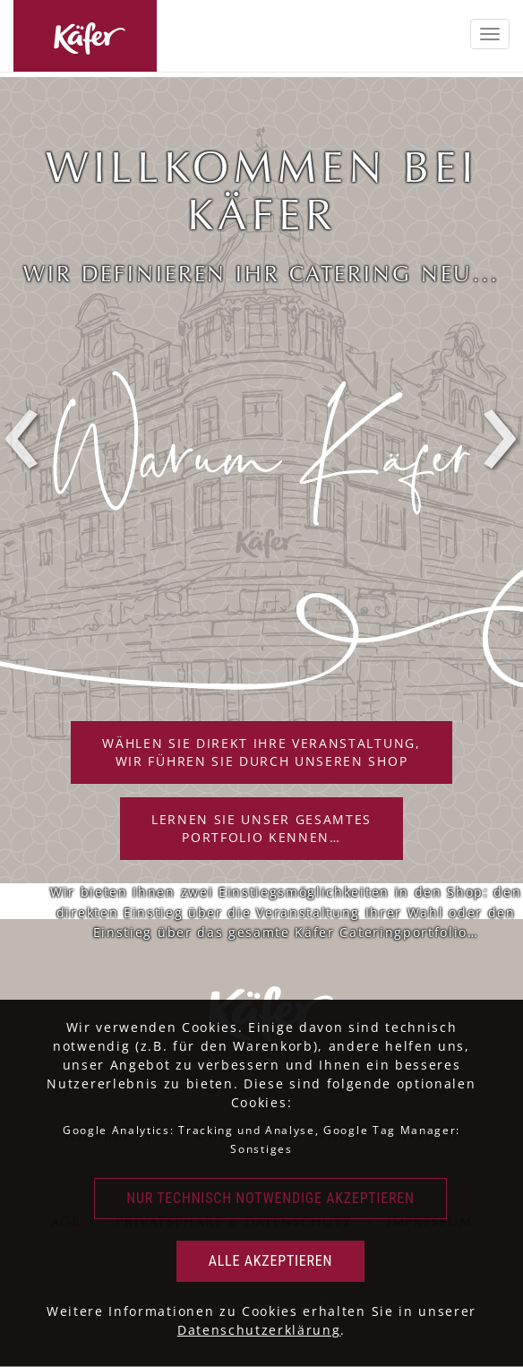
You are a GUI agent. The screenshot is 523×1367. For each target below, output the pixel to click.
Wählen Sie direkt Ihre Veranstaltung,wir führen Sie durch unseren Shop (261, 752)
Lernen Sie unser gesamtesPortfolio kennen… (261, 828)
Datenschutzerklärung (259, 1329)
